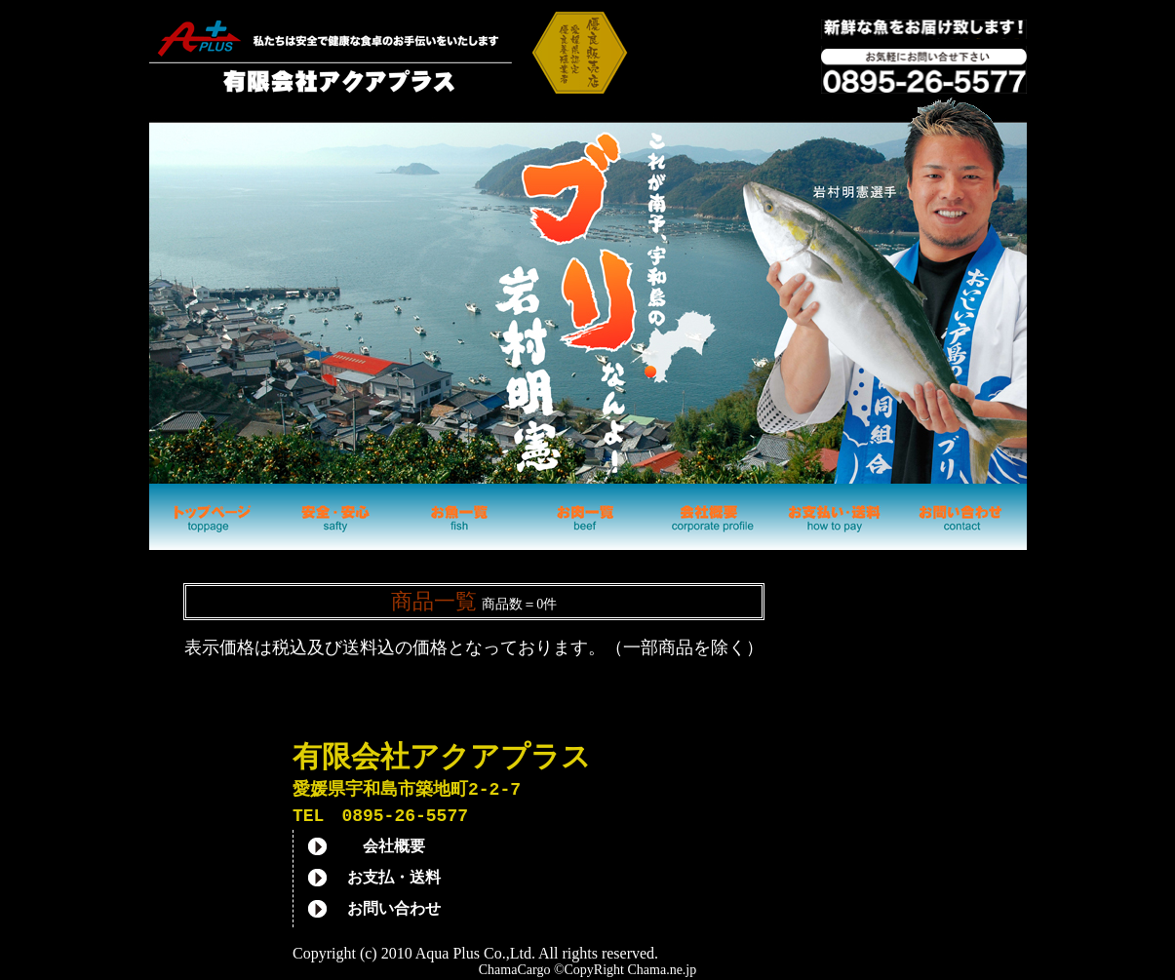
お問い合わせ (394, 911)
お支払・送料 (394, 880)
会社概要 (394, 849)
